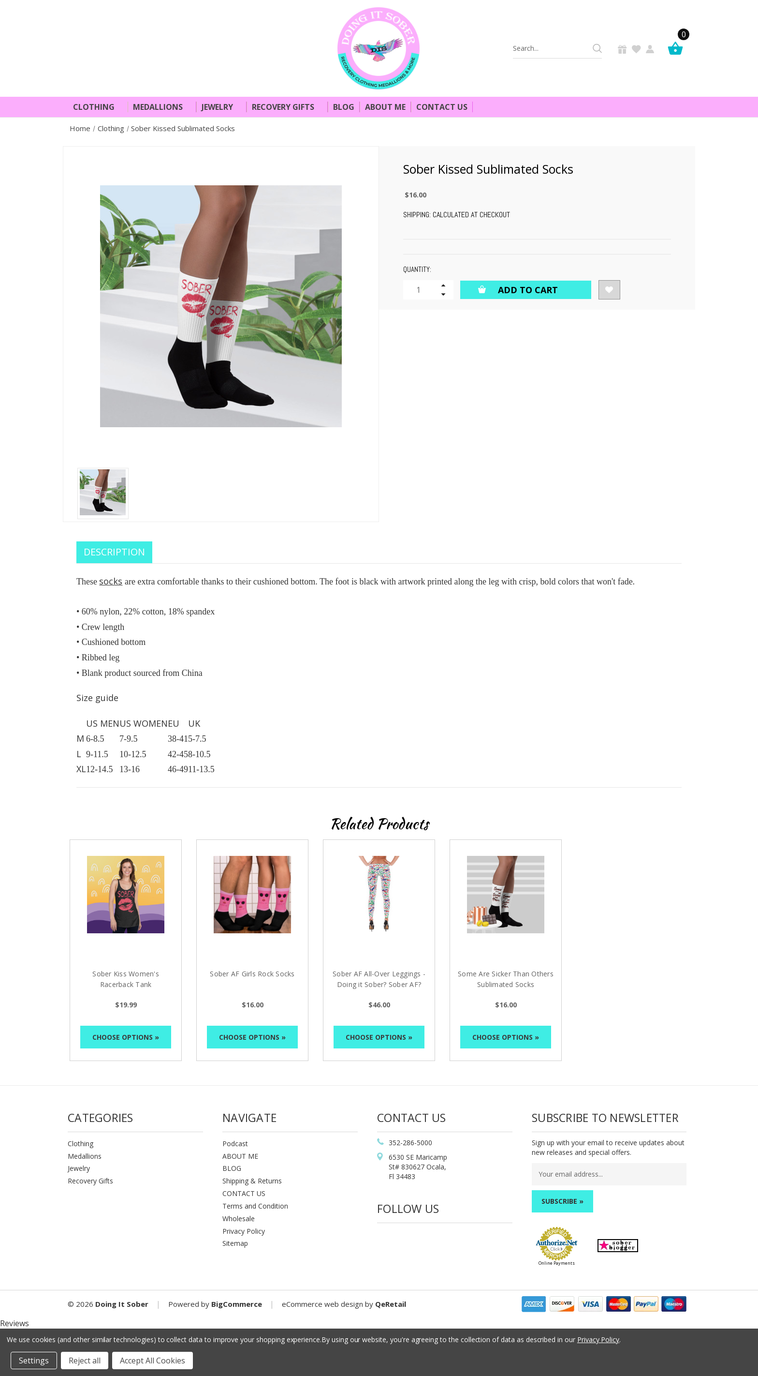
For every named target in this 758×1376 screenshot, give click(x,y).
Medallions (162, 107)
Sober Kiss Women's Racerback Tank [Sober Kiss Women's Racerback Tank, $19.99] (125, 979)
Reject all (85, 1360)
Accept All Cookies (152, 1360)
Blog (343, 107)
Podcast (235, 1143)
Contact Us (441, 107)
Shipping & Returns (252, 1180)
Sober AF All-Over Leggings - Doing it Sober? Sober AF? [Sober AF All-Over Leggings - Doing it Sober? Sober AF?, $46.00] (379, 979)
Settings (34, 1360)
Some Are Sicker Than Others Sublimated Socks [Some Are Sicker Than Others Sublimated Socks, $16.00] (506, 979)
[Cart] (678, 48)
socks (110, 581)
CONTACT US (243, 1193)
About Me (385, 107)
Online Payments (557, 1263)
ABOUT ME (240, 1156)
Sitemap (235, 1243)
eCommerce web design (322, 1304)
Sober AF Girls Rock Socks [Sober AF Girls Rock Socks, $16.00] (252, 973)
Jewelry (221, 107)
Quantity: (417, 269)
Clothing (98, 107)
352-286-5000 (410, 1142)
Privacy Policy (243, 1231)
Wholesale (238, 1218)
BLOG (231, 1168)
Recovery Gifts (287, 107)
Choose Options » (125, 1037)
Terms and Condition (255, 1206)
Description (114, 551)
